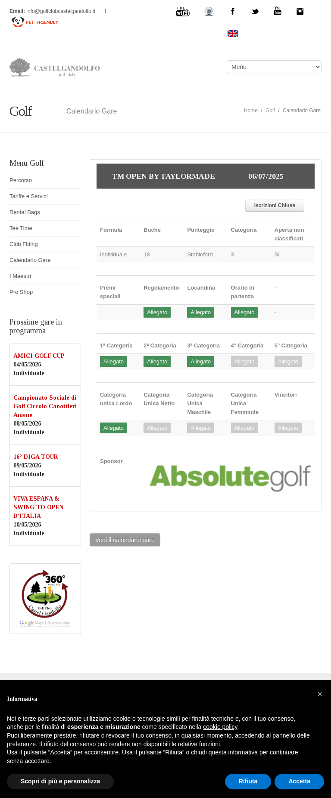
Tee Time (20, 228)
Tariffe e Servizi (28, 196)
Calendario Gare (29, 260)
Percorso (20, 180)
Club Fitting (23, 244)
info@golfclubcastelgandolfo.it (61, 11)
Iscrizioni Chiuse (274, 205)
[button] (320, 694)
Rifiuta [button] (248, 781)
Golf (270, 110)
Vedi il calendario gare (125, 539)
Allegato (157, 312)
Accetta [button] (299, 781)
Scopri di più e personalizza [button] (60, 781)
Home (251, 110)
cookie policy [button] (220, 726)
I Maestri (20, 276)
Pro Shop (21, 292)
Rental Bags (24, 212)
